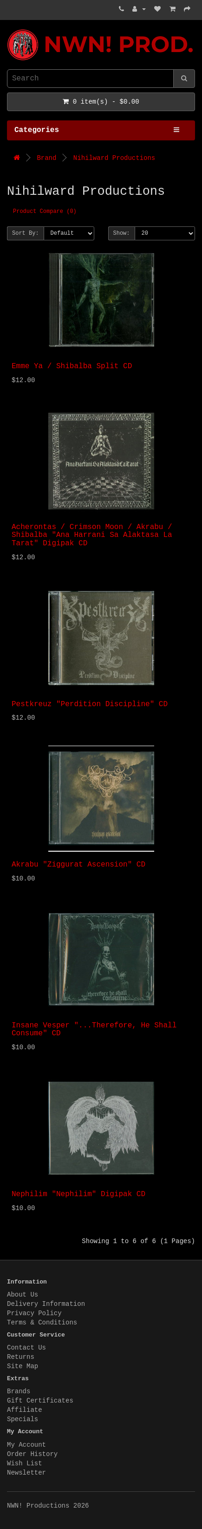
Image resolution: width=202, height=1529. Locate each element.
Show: (121, 233)
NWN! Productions (9, 29)
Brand (46, 158)
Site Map (22, 1366)
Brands (18, 1391)
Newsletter (26, 1472)
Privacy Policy (34, 1313)
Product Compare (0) (45, 211)
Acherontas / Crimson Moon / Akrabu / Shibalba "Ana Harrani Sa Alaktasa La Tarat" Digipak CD (92, 535)
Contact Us (26, 1347)
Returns (20, 1357)
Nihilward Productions (114, 158)
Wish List (24, 1463)
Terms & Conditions (42, 1322)
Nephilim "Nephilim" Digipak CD (78, 1194)
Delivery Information (46, 1304)
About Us (22, 1294)
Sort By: (25, 233)
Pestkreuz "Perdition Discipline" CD (90, 704)
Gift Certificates (40, 1400)
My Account (26, 1445)
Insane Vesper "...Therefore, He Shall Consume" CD (94, 1029)
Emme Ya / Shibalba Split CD (72, 366)
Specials (22, 1419)
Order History (32, 1454)
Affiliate (24, 1410)
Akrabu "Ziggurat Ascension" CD (78, 864)
